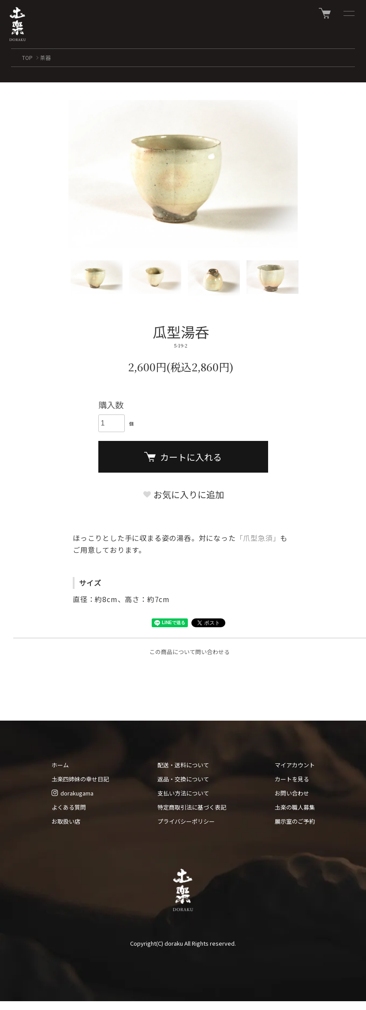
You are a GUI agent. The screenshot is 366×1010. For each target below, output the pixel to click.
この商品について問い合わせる (189, 651)
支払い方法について (183, 793)
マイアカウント (295, 765)
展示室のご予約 (295, 821)
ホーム (60, 765)
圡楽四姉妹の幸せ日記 (80, 779)
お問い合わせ (292, 793)
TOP (27, 57)
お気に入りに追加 (183, 494)
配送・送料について (183, 765)
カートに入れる (183, 457)
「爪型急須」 (258, 538)
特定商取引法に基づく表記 (191, 807)
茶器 (45, 57)
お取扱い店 (66, 821)
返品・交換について (183, 779)
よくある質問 (69, 807)
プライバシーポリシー (186, 821)
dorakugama (72, 793)
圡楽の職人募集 (295, 807)
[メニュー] (348, 13)
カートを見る (292, 779)
